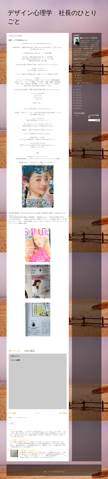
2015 (77, 97)
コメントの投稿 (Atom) (19, 417)
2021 (77, 67)
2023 (77, 62)
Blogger (62, 471)
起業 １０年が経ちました (85, 83)
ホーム (37, 413)
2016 (77, 95)
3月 (78, 86)
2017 (77, 92)
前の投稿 (63, 413)
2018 (77, 89)
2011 (77, 108)
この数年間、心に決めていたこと (29, 450)
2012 (77, 105)
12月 (79, 75)
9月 (78, 78)
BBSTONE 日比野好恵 (89, 38)
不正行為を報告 (79, 113)
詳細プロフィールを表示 (81, 55)
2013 (77, 103)
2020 (77, 70)
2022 (77, 65)
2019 (77, 73)
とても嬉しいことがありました (20, 440)
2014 (77, 100)
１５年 (11, 423)
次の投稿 (12, 413)
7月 (78, 80)
